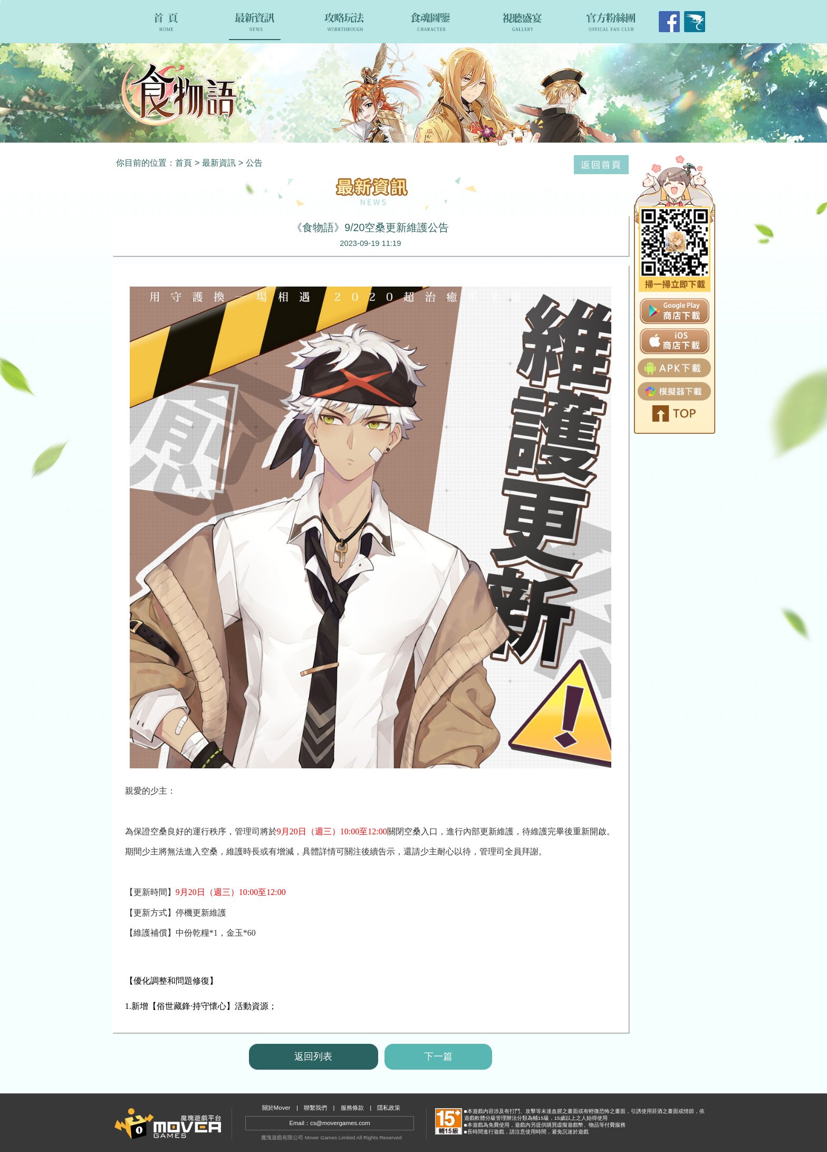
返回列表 (313, 1056)
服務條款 (352, 1108)
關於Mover (276, 1108)
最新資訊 (219, 162)
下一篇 (438, 1056)
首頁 (183, 162)
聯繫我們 (315, 1108)
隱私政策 (388, 1108)
